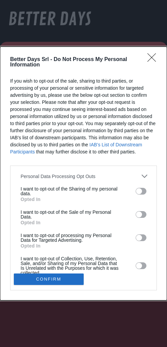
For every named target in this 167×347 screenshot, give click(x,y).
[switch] (141, 191)
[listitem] (83, 176)
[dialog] (83, 173)
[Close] (153, 59)
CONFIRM (48, 278)
